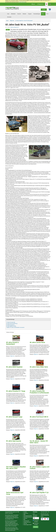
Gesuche (19, 13)
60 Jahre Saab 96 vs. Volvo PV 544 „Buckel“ (24, 20)
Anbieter (24, 13)
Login (33, 4)
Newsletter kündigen (36, 524)
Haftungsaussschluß (28, 515)
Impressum (26, 513)
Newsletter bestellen (36, 521)
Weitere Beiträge (10, 332)
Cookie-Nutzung (22, 1)
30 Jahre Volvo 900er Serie (39, 367)
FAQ (24, 519)
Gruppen (29, 13)
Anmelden (9, 16)
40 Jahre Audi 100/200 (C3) (11, 323)
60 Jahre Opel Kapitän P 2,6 (39, 492)
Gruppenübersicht (27, 522)
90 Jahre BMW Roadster (14, 367)
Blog (43, 13)
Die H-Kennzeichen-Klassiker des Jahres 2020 (16, 467)
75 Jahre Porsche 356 (10, 322)
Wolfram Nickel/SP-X (14, 27)
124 (48, 511)
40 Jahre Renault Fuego (14, 417)
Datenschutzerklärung (9, 530)
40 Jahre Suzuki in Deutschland (12, 343)
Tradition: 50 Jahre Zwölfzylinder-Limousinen (15, 327)
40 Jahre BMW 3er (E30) (11, 326)
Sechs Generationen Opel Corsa (14, 493)
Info (47, 13)
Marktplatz (13, 13)
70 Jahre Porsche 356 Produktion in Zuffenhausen (39, 392)
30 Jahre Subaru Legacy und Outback (39, 467)
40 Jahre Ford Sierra (10, 324)
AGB (14, 529)
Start (8, 13)
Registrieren (40, 4)
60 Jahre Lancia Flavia (37, 342)
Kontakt (25, 511)
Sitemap (25, 523)
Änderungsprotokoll (27, 524)
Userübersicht (26, 520)
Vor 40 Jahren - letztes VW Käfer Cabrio (39, 442)
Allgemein (12, 20)
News (7, 20)
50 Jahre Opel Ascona (13, 441)
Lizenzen (25, 518)
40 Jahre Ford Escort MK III (39, 417)
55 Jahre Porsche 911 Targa (15, 391)
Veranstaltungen (36, 13)
